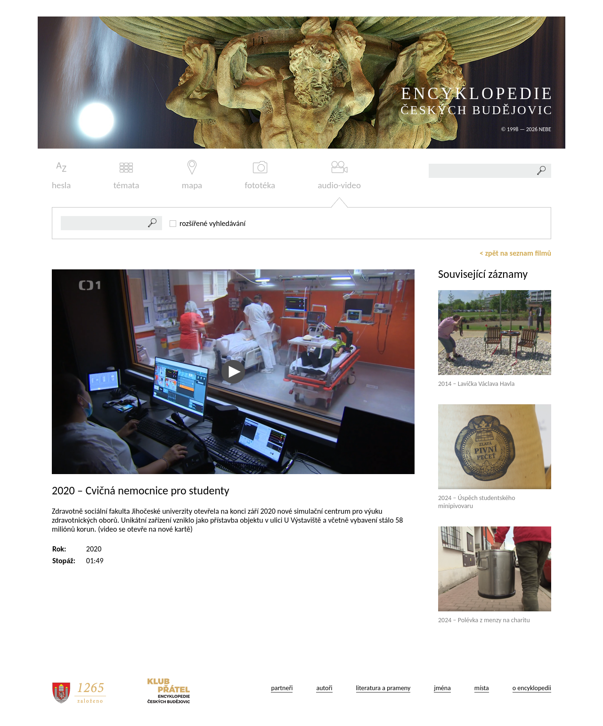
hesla (61, 175)
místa (481, 688)
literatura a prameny (383, 688)
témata (126, 175)
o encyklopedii (532, 688)
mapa (192, 175)
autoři (324, 688)
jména (442, 688)
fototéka (260, 175)
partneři (282, 688)
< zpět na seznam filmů (515, 253)
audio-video (339, 175)
